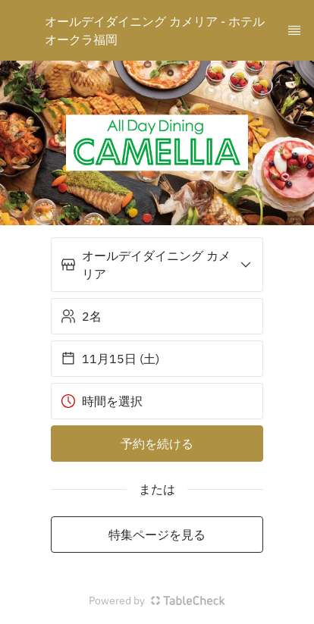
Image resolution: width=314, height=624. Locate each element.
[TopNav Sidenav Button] (294, 30)
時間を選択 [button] (102, 401)
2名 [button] (81, 316)
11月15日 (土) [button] (110, 358)
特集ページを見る (157, 534)
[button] (157, 264)
